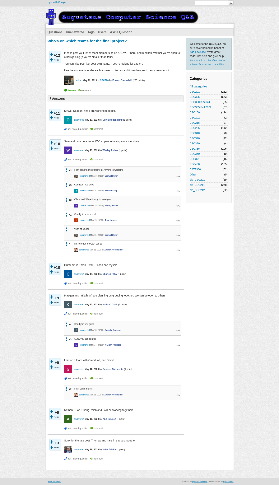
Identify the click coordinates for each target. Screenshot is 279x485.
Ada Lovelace (198, 52)
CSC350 (195, 153)
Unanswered (75, 32)
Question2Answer (199, 482)
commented (85, 176)
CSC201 (195, 91)
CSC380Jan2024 (200, 102)
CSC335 (195, 148)
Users (102, 32)
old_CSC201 (197, 179)
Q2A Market (228, 482)
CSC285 (195, 127)
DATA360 (195, 169)
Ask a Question (121, 32)
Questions (55, 32)
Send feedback (54, 482)
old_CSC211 (197, 184)
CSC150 (195, 112)
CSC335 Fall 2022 (201, 107)
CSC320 (195, 138)
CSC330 (195, 143)
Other (193, 174)
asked (79, 80)
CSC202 (195, 117)
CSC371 (195, 159)
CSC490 (195, 164)
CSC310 (195, 133)
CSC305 (195, 96)
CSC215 (195, 122)
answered (79, 120)
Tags (91, 32)
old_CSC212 (197, 190)
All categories (198, 86)
